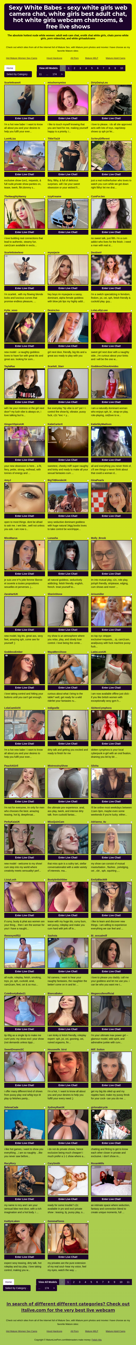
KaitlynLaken (12, 1221)
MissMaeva (10, 538)
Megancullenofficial (102, 993)
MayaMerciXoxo (57, 651)
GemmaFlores (56, 1221)
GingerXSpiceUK (14, 424)
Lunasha (53, 538)
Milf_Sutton (97, 1049)
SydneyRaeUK (56, 1107)
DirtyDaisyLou (99, 82)
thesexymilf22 (12, 935)
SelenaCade (11, 1107)
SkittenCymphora (101, 707)
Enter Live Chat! (24, 118)
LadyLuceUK (98, 651)
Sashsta (52, 935)
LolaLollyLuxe (99, 310)
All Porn (74, 58)
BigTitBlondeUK (57, 480)
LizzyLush (10, 879)
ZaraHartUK (11, 594)
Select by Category (18, 74)
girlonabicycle (99, 1107)
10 (121, 68)
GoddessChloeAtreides (104, 366)
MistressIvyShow (58, 765)
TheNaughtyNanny (15, 196)
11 (40, 74)
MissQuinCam (56, 821)
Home (10, 68)
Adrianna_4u (98, 821)
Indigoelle (53, 707)
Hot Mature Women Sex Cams (21, 58)
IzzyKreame (54, 196)
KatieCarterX (55, 424)
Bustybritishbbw (57, 879)
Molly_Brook (98, 538)
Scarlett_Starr (56, 366)
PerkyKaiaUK (12, 821)
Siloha (94, 765)
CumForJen (98, 196)
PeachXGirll (11, 765)
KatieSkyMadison (101, 424)
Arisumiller (97, 594)
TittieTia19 (54, 138)
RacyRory (10, 1163)
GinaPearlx (97, 480)
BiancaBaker (55, 993)
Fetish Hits (97, 1340)
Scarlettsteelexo (13, 252)
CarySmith (54, 1163)
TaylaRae (9, 366)
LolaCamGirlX (12, 707)
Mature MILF (91, 58)
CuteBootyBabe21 (15, 993)
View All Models (48, 68)
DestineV (96, 252)
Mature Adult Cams (115, 58)
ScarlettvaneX (12, 82)
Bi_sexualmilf (99, 935)
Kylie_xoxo (10, 310)
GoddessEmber (13, 651)
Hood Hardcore (54, 58)
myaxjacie (54, 252)
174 (55, 74)
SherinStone (55, 594)
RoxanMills (97, 1163)
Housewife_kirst (57, 1049)
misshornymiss (57, 82)
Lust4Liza (10, 138)
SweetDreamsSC (14, 1049)
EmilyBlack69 (99, 879)
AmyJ (7, 480)
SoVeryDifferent (100, 138)
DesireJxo (54, 310)
